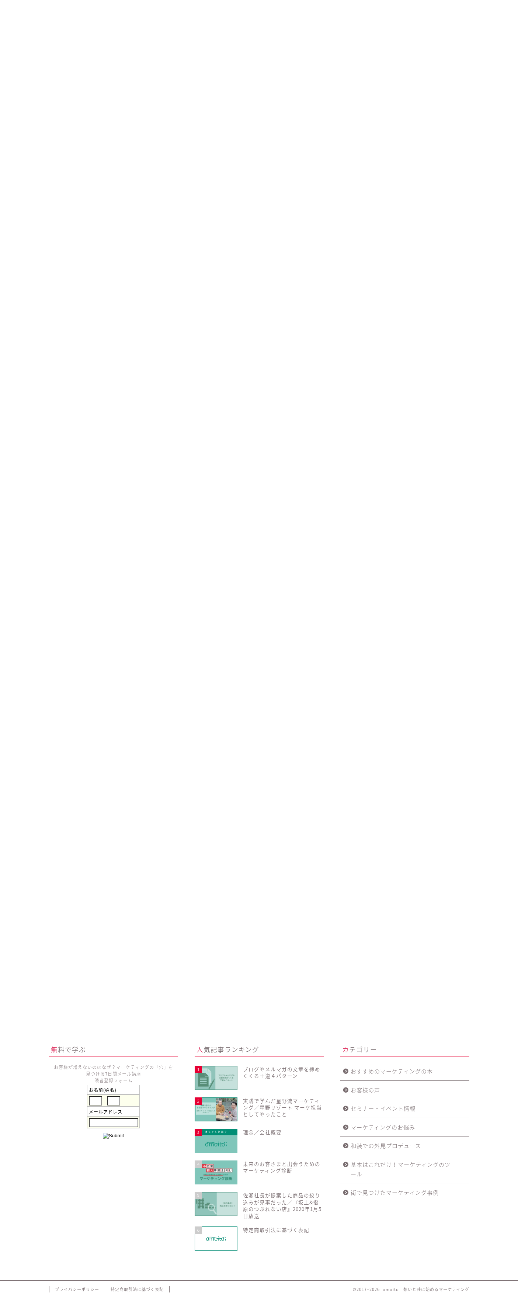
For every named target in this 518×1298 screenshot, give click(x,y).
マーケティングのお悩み (383, 1127)
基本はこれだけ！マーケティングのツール (401, 1169)
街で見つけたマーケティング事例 (395, 1192)
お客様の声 (365, 1090)
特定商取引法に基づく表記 (137, 1289)
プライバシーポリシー (77, 1289)
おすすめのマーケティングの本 (392, 1071)
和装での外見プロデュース (386, 1145)
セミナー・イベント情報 (383, 1108)
